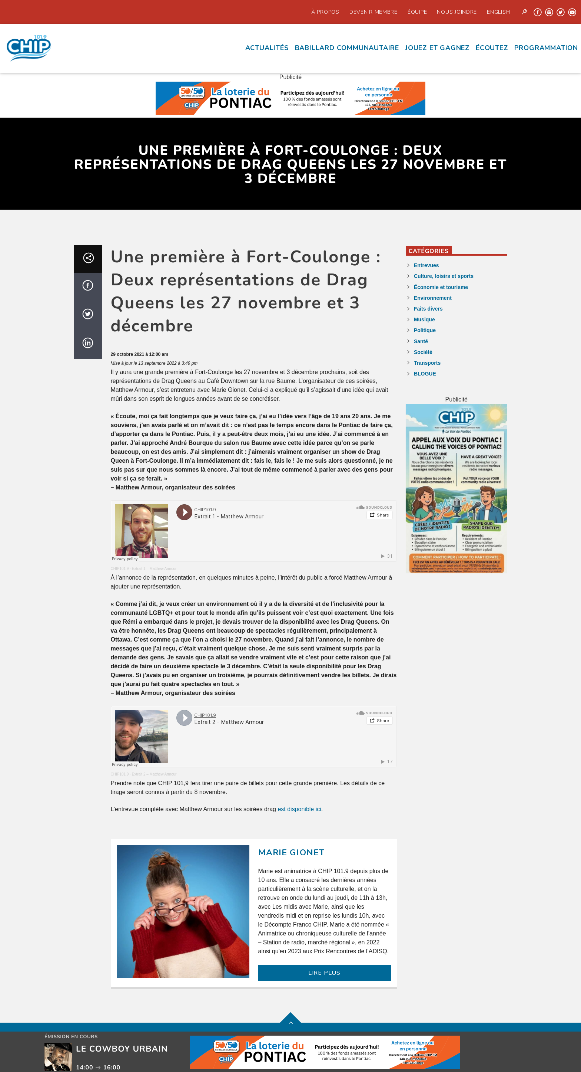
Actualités (267, 47)
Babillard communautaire (347, 47)
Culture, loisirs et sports (444, 276)
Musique (424, 319)
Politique (425, 330)
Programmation (546, 47)
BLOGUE (425, 374)
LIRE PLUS (324, 973)
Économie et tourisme (441, 287)
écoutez (492, 47)
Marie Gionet (291, 852)
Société (423, 352)
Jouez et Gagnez (437, 47)
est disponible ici (299, 809)
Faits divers (428, 309)
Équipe (417, 12)
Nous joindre (457, 12)
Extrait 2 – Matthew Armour (154, 774)
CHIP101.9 (120, 569)
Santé (421, 341)
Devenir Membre (373, 12)
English (498, 12)
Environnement (433, 298)
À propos (325, 12)
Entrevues (426, 265)
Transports (427, 363)
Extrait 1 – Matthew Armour (154, 569)
